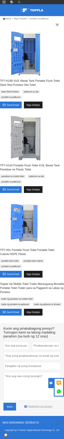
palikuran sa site (31, 92)
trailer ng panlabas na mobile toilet (17, 299)
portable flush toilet (10, 261)
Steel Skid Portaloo (10, 92)
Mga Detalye (33, 105)
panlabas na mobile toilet (12, 176)
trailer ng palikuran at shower (47, 304)
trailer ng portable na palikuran (15, 304)
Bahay (8, 18)
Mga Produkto (20, 18)
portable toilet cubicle (33, 261)
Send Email (11, 104)
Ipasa (10, 406)
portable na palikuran (10, 97)
